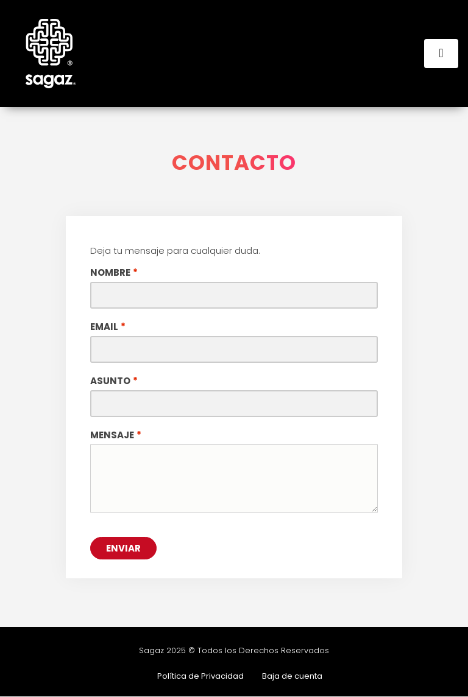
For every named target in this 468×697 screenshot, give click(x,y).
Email (104, 327)
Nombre (110, 273)
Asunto (110, 381)
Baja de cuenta (292, 676)
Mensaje (112, 435)
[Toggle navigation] (441, 53)
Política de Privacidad (200, 676)
